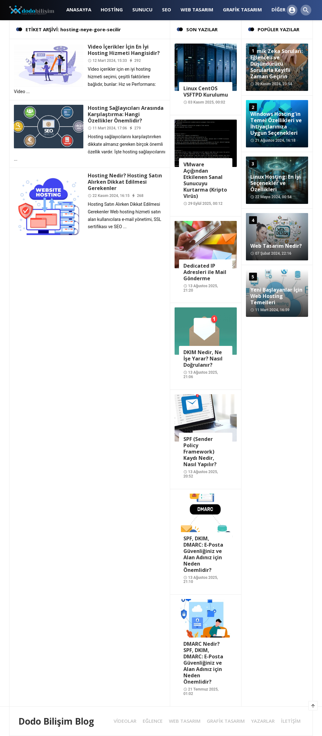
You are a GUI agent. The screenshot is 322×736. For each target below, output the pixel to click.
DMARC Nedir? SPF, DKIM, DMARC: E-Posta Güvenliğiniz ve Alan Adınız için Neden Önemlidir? (203, 662)
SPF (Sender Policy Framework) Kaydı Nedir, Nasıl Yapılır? (200, 452)
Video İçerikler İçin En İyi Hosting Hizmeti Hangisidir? (124, 49)
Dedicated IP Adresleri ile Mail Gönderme (204, 272)
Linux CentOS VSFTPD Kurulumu (205, 91)
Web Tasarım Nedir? (276, 245)
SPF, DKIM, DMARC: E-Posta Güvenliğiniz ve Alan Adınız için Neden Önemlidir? (203, 554)
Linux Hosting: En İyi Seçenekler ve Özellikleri (275, 183)
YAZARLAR (263, 721)
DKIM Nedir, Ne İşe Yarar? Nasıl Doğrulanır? (203, 358)
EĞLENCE (153, 721)
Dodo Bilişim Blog (56, 721)
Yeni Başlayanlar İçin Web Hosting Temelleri (276, 296)
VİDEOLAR (125, 721)
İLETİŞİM (291, 721)
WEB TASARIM (184, 721)
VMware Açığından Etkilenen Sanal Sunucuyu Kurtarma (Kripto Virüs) (205, 180)
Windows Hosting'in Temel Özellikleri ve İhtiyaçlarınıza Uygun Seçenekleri (276, 123)
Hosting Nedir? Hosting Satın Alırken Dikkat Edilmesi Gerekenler (125, 182)
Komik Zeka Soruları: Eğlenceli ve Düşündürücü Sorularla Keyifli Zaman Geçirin (276, 64)
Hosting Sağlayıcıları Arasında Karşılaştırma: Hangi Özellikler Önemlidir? (126, 114)
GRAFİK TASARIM (226, 721)
